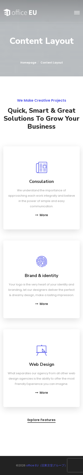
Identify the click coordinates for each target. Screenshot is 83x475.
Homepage (28, 62)
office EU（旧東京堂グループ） (46, 465)
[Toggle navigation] (77, 13)
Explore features (41, 420)
